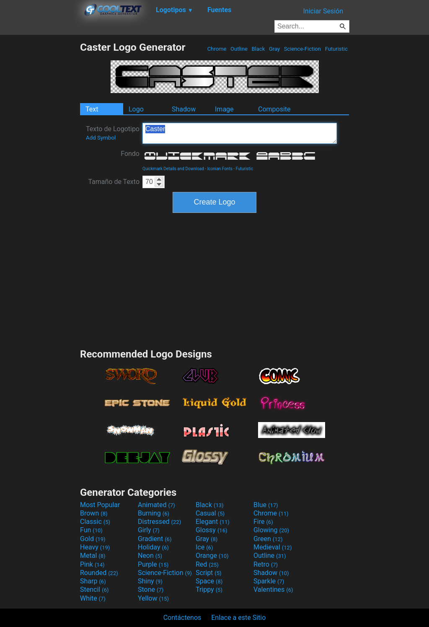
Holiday (153, 547)
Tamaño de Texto (114, 182)
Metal (93, 556)
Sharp (93, 581)
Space (209, 581)
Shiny (150, 581)
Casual (210, 513)
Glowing (271, 530)
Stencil (94, 589)
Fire (263, 522)
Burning (153, 513)
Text (91, 109)
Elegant (213, 522)
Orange (212, 556)
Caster (239, 133)
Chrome (217, 49)
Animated (156, 505)
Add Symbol (101, 138)
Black (258, 49)
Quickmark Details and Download (173, 168)
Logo (136, 109)
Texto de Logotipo (113, 133)
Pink (92, 564)
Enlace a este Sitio (238, 618)
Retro (265, 564)
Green (268, 539)
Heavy (95, 547)
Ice (204, 547)
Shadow (184, 109)
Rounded (99, 573)
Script (209, 573)
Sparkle (268, 581)
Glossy (211, 530)
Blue (265, 505)
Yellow (153, 598)
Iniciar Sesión (323, 11)
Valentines (273, 589)
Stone (150, 589)
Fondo (130, 154)
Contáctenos (182, 618)
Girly (149, 530)
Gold (93, 539)
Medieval (272, 547)
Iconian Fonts (220, 168)
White (93, 598)
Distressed (159, 522)
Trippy (209, 589)
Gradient (154, 539)
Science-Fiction (303, 49)
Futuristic (336, 49)
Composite (274, 109)
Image (224, 109)
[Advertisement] (39, 167)
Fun (91, 530)
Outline (239, 49)
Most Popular (100, 505)
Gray (275, 49)
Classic (95, 522)
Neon (150, 556)
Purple (153, 564)
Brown (93, 513)
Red (207, 564)
